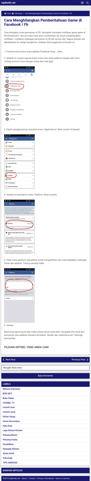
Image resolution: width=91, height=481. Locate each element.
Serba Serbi (8, 453)
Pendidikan (8, 444)
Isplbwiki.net (8, 2)
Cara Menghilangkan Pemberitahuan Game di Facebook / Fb (43, 22)
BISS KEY (7, 393)
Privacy (40, 478)
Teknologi (7, 458)
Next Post (10, 359)
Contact (32, 478)
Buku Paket (8, 398)
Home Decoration (11, 421)
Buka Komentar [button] (45, 375)
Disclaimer (49, 478)
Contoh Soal (9, 407)
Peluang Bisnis (10, 435)
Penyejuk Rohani (11, 449)
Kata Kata (7, 426)
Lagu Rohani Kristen (12, 430)
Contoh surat (9, 412)
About (24, 478)
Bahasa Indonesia (11, 389)
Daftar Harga (9, 416)
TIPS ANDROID (10, 462)
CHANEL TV (8, 403)
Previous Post (78, 359)
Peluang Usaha (10, 439)
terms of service (63, 478)
